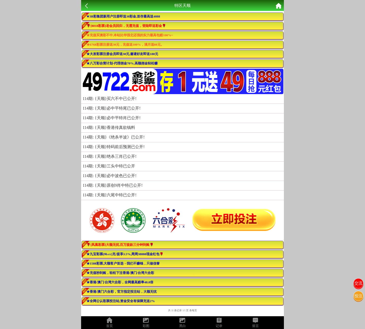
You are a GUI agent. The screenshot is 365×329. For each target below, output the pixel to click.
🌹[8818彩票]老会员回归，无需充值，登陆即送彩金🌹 (126, 26)
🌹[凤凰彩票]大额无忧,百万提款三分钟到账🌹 (120, 245)
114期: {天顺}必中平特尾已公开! (112, 108)
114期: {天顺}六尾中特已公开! (110, 195)
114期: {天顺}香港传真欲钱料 (109, 127)
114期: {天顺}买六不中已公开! (110, 98)
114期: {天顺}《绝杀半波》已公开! (114, 137)
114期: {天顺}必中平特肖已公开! (112, 118)
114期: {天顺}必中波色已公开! (110, 176)
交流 (358, 283)
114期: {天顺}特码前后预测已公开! (114, 147)
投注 (358, 296)
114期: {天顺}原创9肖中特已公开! (113, 185)
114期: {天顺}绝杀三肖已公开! (110, 156)
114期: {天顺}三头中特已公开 (109, 166)
